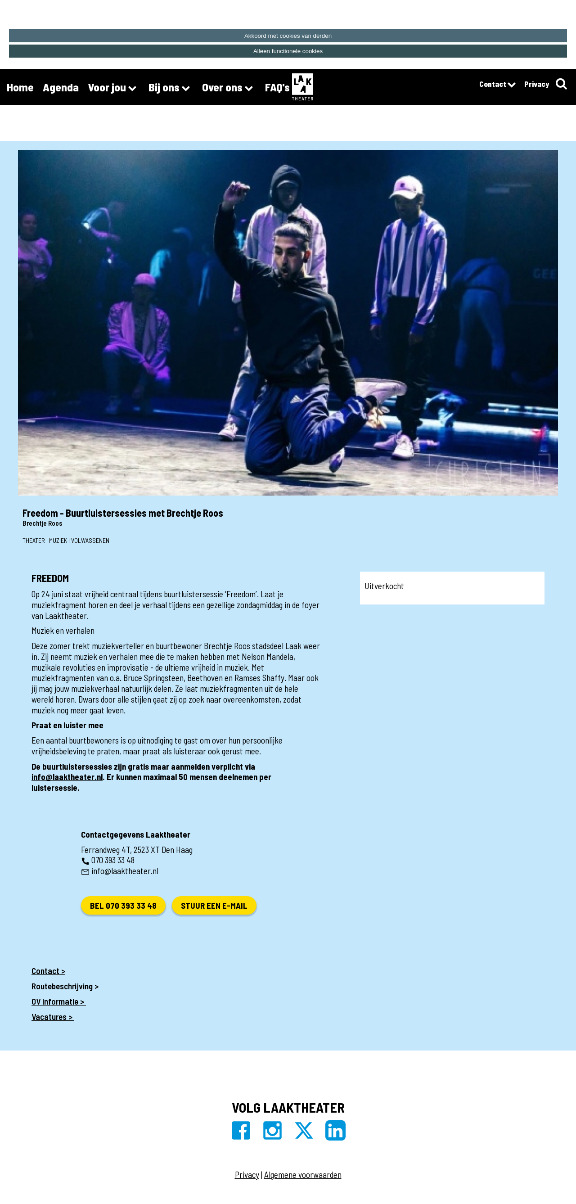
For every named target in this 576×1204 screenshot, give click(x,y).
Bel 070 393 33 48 (123, 905)
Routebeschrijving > (65, 986)
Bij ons (170, 88)
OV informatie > (59, 1001)
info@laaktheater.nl (67, 776)
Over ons (229, 88)
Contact (497, 85)
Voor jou (114, 88)
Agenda (61, 87)
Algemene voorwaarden (303, 1174)
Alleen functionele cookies (288, 51)
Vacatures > (53, 1016)
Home (20, 87)
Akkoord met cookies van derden (288, 35)
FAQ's (277, 87)
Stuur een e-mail (214, 905)
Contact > (48, 970)
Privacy (536, 83)
